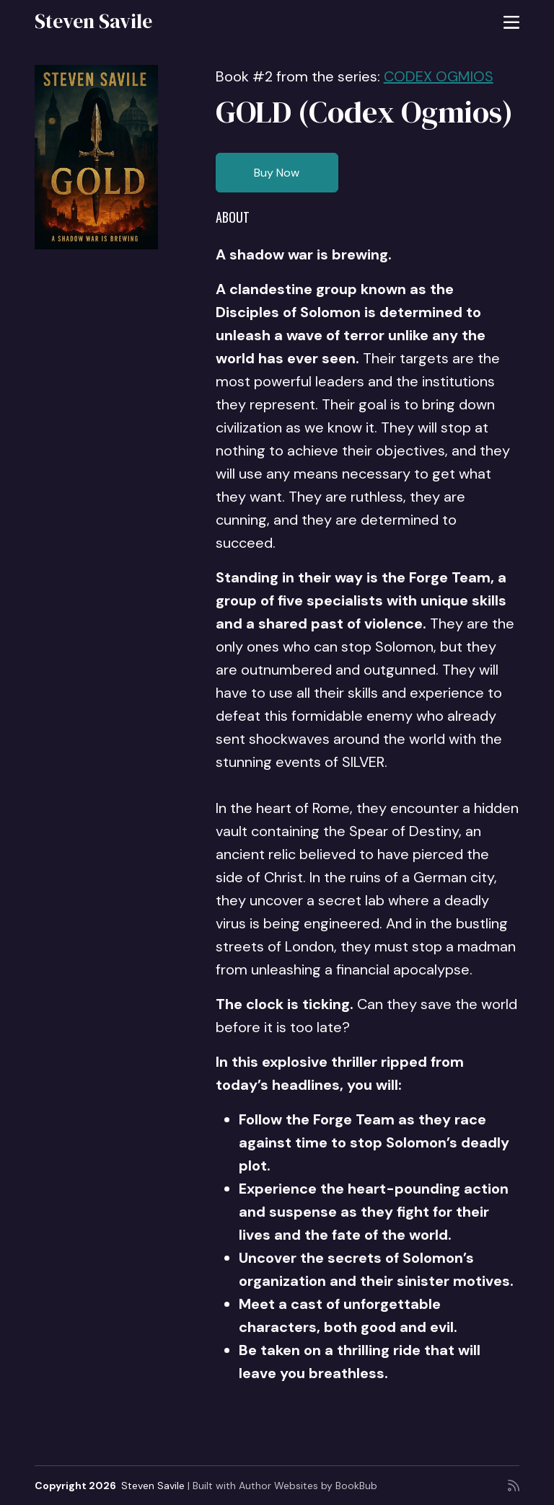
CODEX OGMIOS (438, 76)
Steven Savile (93, 21)
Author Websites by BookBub (308, 1485)
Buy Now (276, 172)
